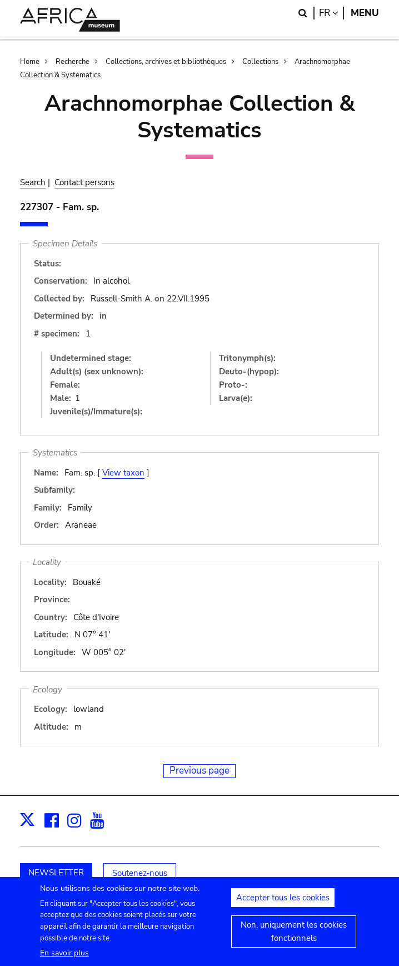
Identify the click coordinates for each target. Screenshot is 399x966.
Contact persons (84, 182)
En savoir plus (64, 959)
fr (331, 13)
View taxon (123, 472)
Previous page (199, 770)
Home (29, 62)
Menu (365, 13)
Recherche (72, 62)
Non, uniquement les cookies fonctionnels (294, 937)
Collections (260, 62)
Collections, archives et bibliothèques (166, 62)
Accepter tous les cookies (283, 903)
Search (33, 182)
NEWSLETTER (56, 872)
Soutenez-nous (139, 873)
